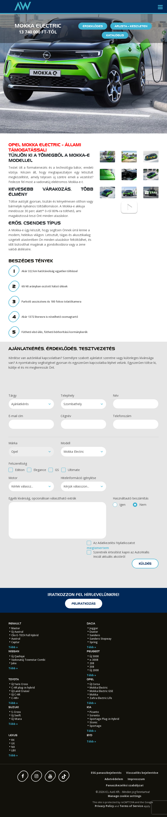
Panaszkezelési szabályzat (125, 785)
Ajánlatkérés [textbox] (20, 404)
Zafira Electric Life (101, 698)
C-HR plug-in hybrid (23, 687)
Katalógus (115, 35)
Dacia (91, 623)
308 (92, 667)
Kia (89, 707)
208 (92, 663)
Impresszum (136, 779)
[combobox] (31, 404)
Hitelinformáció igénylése (78, 478)
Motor (12, 478)
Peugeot (93, 651)
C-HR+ (15, 698)
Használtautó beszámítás (131, 498)
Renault (14, 623)
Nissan (13, 651)
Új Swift (16, 715)
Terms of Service (131, 806)
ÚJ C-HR (15, 694)
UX (13, 743)
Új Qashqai (18, 656)
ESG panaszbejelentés (106, 773)
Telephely (67, 395)
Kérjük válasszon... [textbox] (76, 486)
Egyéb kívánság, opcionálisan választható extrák (42, 498)
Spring (94, 642)
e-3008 (94, 660)
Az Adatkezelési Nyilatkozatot (114, 543)
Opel (90, 679)
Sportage (95, 726)
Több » (13, 647)
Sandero (95, 635)
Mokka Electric (99, 687)
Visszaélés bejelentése (142, 773)
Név (116, 395)
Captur (15, 642)
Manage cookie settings (124, 796)
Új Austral (17, 632)
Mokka (94, 694)
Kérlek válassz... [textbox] (22, 486)
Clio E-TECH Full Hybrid (24, 635)
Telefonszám (122, 416)
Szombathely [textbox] (72, 404)
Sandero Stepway (100, 639)
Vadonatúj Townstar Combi (28, 660)
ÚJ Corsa (95, 684)
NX (13, 747)
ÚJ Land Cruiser (20, 691)
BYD (89, 735)
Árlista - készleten (131, 26)
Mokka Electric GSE (101, 691)
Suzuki (13, 707)
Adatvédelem (114, 779)
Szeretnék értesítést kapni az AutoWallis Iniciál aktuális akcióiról (121, 554)
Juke (14, 663)
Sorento (95, 715)
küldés (145, 563)
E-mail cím (15, 416)
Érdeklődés (93, 26)
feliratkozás (84, 603)
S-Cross (16, 712)
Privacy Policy (104, 806)
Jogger (94, 628)
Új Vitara (16, 719)
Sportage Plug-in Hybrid (104, 719)
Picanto (94, 712)
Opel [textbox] (14, 451)
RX (12, 740)
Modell (65, 443)
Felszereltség (17, 463)
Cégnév (66, 416)
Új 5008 (94, 656)
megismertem (98, 548)
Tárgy (12, 395)
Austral (15, 639)
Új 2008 (94, 670)
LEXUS (12, 735)
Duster (94, 632)
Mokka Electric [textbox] (73, 451)
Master (15, 628)
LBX (13, 750)
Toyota (13, 679)
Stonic (93, 722)
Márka (12, 443)
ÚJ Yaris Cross (19, 684)
